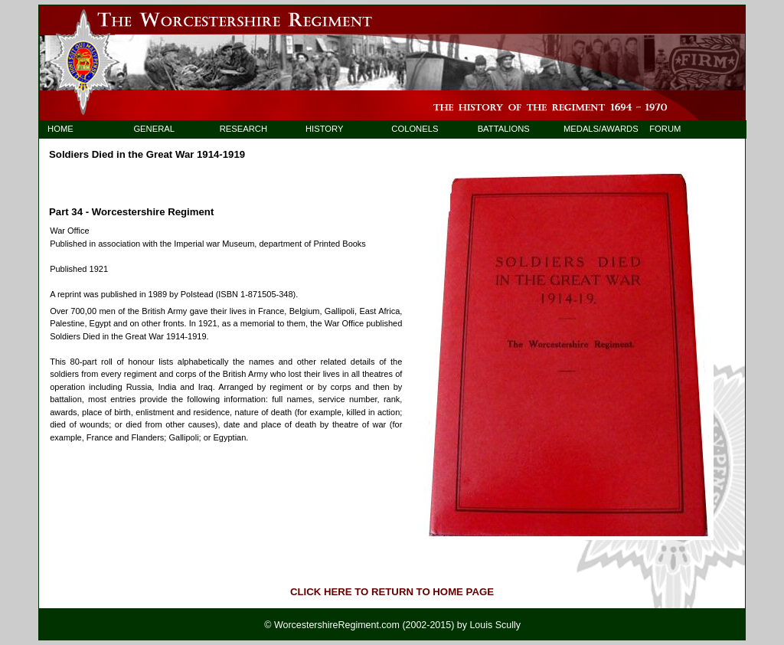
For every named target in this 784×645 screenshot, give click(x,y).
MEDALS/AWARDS (594, 128)
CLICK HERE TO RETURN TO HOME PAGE (392, 592)
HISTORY (324, 128)
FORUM (665, 128)
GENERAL (154, 128)
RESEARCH (243, 128)
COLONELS (414, 128)
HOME (60, 128)
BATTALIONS (504, 128)
